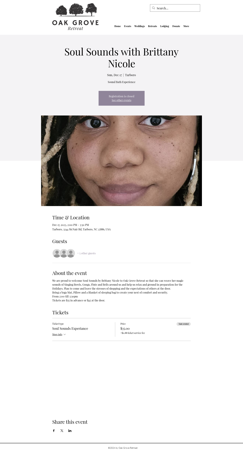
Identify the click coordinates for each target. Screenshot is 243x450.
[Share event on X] (61, 430)
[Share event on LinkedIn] (69, 430)
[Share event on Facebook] (53, 430)
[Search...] (175, 8)
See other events (121, 100)
